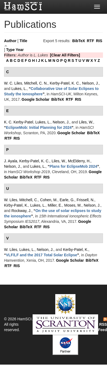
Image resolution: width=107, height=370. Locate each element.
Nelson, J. (90, 83)
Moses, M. (73, 205)
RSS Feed (102, 324)
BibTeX (78, 41)
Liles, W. (86, 122)
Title (23, 41)
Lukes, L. (19, 88)
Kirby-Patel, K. (16, 205)
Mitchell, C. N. (36, 83)
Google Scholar (35, 99)
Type (10, 50)
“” (39, 127)
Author (10, 41)
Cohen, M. (49, 200)
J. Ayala (10, 161)
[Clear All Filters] (65, 55)
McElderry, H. (79, 161)
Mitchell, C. (28, 200)
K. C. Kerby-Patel (18, 122)
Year (20, 50)
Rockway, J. (21, 210)
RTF (90, 41)
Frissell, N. (85, 200)
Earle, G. (67, 200)
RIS (99, 41)
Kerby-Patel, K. (75, 249)
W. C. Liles (13, 83)
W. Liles (10, 200)
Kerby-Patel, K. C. (65, 83)
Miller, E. (55, 205)
